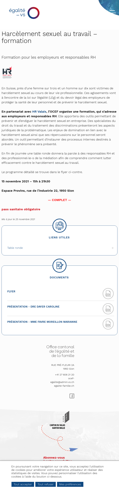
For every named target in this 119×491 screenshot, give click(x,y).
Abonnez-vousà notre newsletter (57, 459)
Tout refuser (46, 484)
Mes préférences (70, 484)
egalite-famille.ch (64, 385)
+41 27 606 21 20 (64, 374)
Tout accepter (23, 484)
